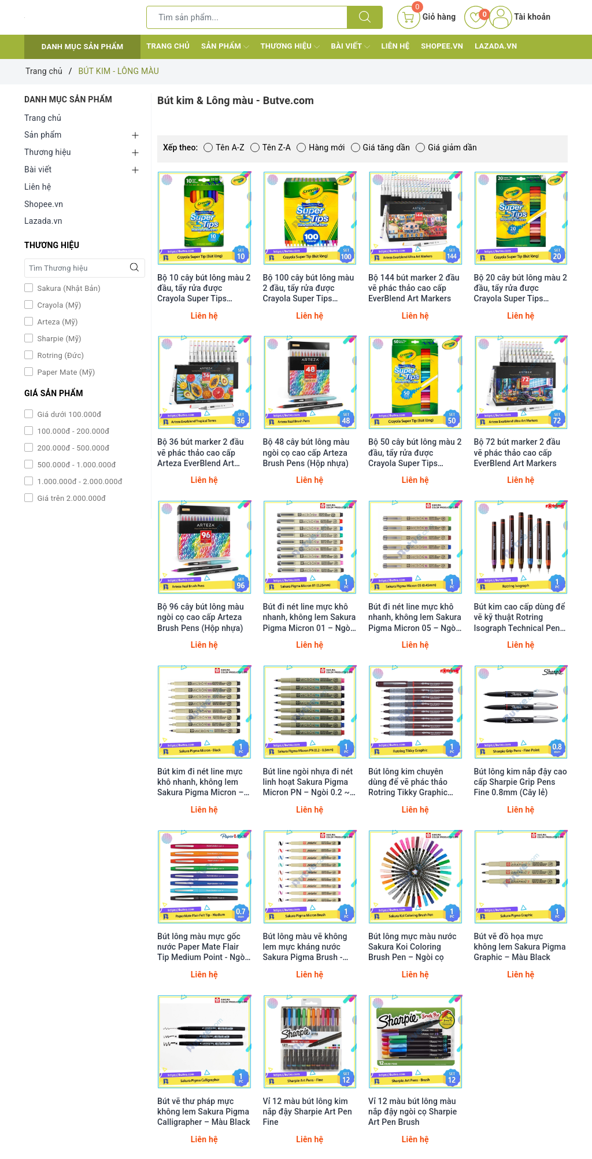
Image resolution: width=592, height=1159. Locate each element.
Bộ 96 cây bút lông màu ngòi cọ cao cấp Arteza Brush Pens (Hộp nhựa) (200, 617)
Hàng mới (321, 147)
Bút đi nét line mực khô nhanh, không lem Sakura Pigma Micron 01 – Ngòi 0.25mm (309, 617)
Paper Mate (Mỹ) (65, 372)
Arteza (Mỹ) (56, 322)
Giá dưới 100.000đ (68, 414)
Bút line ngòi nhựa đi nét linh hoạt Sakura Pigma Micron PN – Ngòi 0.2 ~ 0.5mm (308, 782)
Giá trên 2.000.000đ (70, 498)
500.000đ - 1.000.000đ (75, 464)
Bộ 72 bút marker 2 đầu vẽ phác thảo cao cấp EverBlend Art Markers (517, 452)
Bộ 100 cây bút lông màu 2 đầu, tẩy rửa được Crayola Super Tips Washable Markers (308, 288)
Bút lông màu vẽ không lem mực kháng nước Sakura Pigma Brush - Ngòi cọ (305, 947)
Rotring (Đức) (59, 355)
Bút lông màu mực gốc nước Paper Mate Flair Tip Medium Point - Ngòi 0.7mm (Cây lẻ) (202, 947)
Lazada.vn (496, 46)
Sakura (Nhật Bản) (68, 288)
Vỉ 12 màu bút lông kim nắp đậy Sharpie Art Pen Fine (307, 1112)
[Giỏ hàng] (426, 17)
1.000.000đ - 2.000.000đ (79, 481)
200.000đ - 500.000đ (72, 448)
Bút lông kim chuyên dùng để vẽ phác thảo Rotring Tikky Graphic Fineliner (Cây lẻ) (407, 782)
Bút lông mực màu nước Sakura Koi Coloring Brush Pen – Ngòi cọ (412, 947)
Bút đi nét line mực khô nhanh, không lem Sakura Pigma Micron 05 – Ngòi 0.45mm (414, 617)
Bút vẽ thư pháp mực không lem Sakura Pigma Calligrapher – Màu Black (203, 1112)
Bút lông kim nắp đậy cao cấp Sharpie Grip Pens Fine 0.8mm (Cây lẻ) (520, 782)
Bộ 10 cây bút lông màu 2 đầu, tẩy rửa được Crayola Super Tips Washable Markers (204, 288)
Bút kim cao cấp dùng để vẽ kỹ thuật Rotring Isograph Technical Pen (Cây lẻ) (519, 617)
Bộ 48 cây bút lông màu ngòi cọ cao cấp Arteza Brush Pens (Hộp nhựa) (306, 452)
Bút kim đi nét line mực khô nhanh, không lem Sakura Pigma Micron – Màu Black (200, 782)
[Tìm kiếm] (365, 17)
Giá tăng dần (380, 147)
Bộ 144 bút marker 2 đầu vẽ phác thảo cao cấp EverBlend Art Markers (414, 288)
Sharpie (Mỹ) (58, 338)
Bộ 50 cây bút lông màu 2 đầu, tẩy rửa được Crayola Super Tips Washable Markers (415, 452)
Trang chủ (168, 46)
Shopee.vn (442, 46)
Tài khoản (519, 16)
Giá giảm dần (446, 147)
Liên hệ (396, 46)
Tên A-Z (224, 147)
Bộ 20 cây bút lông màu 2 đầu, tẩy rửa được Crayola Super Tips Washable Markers (521, 288)
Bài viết (350, 47)
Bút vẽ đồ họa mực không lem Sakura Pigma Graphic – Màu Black (520, 947)
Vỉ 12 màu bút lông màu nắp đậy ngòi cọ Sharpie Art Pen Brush (412, 1112)
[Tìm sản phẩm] (246, 17)
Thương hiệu (290, 47)
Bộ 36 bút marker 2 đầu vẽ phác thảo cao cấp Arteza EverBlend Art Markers (200, 452)
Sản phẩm (225, 47)
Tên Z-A (270, 147)
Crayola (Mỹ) (58, 305)
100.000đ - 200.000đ (72, 431)
